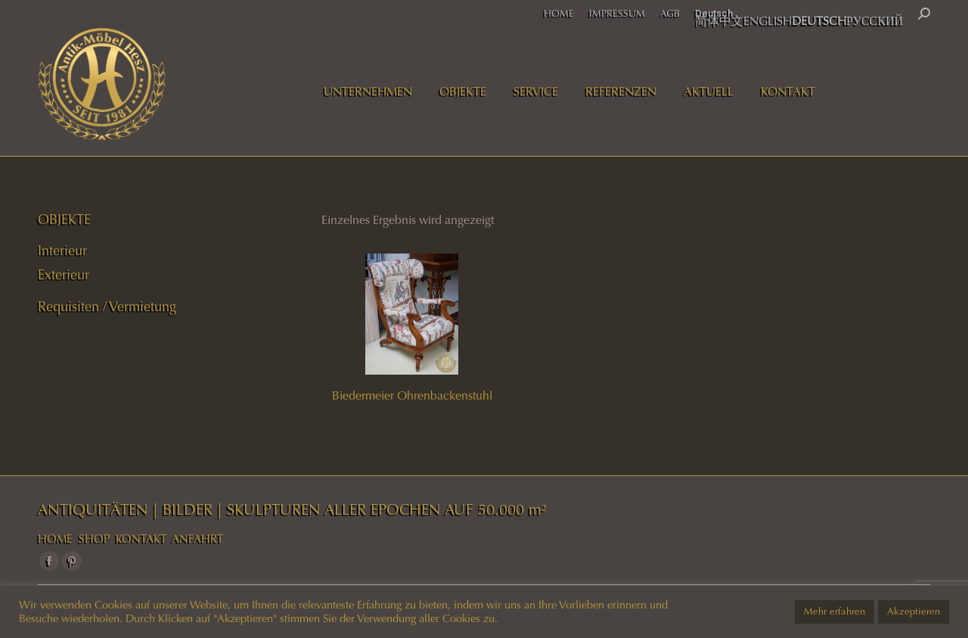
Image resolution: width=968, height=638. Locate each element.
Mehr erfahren (834, 611)
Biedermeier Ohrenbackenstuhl (412, 395)
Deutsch (714, 13)
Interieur (62, 250)
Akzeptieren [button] (913, 611)
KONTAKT (141, 539)
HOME (55, 539)
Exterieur (63, 274)
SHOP (94, 539)
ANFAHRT (197, 539)
